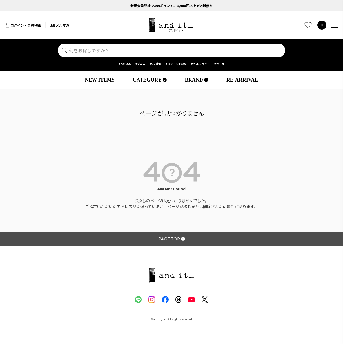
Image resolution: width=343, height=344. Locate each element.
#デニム (140, 64)
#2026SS (125, 64)
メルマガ (59, 25)
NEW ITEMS (100, 80)
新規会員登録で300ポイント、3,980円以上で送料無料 (171, 5)
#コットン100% (176, 64)
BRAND (196, 80)
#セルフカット (200, 64)
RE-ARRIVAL (242, 80)
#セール (219, 64)
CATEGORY (150, 80)
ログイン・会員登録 (23, 25)
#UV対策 (155, 64)
